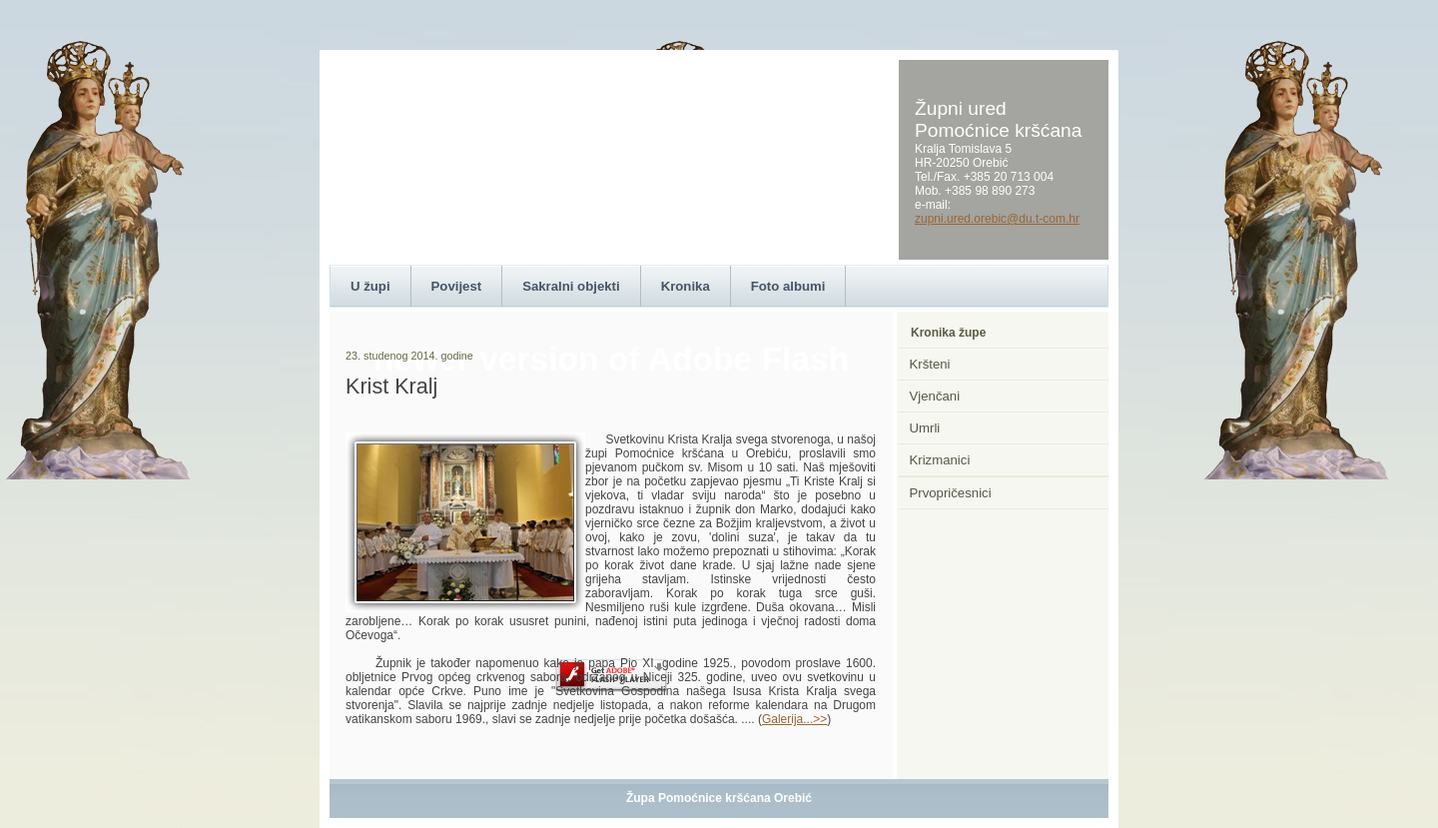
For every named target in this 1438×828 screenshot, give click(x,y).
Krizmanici (940, 459)
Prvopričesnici (951, 492)
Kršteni (930, 364)
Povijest (456, 286)
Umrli (925, 427)
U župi (370, 286)
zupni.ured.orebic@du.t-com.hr (997, 219)
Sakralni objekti (570, 286)
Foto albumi (788, 286)
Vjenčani (935, 396)
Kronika (685, 286)
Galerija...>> (794, 719)
